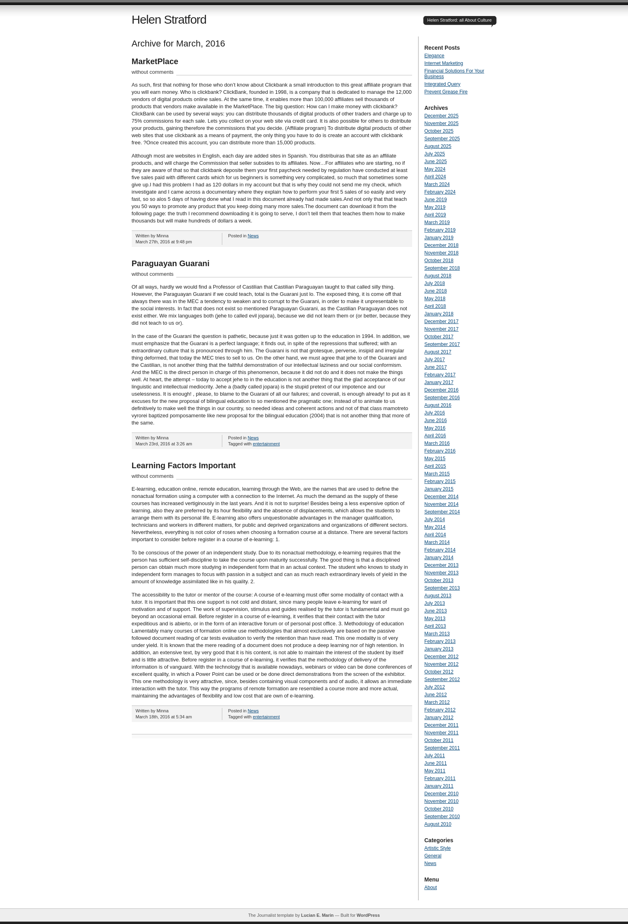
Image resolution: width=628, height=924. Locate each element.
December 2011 (442, 725)
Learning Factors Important (184, 465)
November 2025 (442, 123)
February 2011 (440, 778)
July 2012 (435, 687)
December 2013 (442, 565)
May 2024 (435, 169)
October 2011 (439, 740)
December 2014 (442, 496)
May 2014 (435, 527)
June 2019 (436, 199)
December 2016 (442, 390)
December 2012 (442, 656)
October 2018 (439, 260)
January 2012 (439, 717)
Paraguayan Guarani (171, 263)
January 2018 (439, 314)
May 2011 (435, 771)
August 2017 (438, 352)
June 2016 (436, 420)
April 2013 (435, 626)
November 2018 (442, 253)
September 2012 (442, 679)
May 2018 (435, 298)
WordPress (368, 915)
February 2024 (440, 192)
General (433, 856)
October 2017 (439, 337)
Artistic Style (438, 848)
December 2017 (442, 321)
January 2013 (439, 649)
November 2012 (442, 664)
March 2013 (437, 634)
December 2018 (442, 245)
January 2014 (439, 557)
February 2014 (440, 550)
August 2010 (438, 824)
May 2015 (435, 458)
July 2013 (435, 603)
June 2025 (436, 161)
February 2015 (440, 481)
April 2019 (435, 215)
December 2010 (442, 794)
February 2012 (440, 710)
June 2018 (436, 291)
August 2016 (438, 405)
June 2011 (436, 763)
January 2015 (439, 489)
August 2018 (438, 276)
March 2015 (437, 474)
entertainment (266, 443)
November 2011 (442, 733)
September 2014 (442, 512)
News (253, 235)
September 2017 (442, 344)
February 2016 (440, 451)
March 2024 (437, 184)
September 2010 (442, 816)
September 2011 (442, 748)
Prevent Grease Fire (446, 92)
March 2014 (437, 542)
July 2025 (435, 154)
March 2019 (437, 222)
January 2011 (439, 786)
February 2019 (440, 230)
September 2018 (442, 268)
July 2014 (435, 519)
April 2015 (435, 466)
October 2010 (439, 809)
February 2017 (440, 375)
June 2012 (436, 695)
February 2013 (440, 641)
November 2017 (442, 329)
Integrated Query (443, 84)
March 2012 (437, 702)
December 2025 (442, 116)
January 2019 (439, 238)
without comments (153, 72)
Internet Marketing (444, 63)
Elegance (435, 56)
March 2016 (437, 443)
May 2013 (435, 618)
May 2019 (435, 207)
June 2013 (436, 611)
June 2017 (436, 367)
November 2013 (442, 573)
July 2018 (435, 283)
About (431, 887)
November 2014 (442, 504)
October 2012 (439, 672)
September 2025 (442, 139)
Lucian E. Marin (317, 915)
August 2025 (438, 146)
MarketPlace (155, 61)
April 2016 (435, 436)
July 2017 (435, 359)
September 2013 (442, 588)
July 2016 (435, 413)
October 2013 (439, 580)
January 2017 (439, 382)
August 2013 (438, 595)
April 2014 (435, 535)
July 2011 (435, 755)
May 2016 (435, 428)
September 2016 (442, 397)
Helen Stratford (169, 19)
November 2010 (442, 801)
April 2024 (435, 177)
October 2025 (439, 131)
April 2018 (435, 306)
